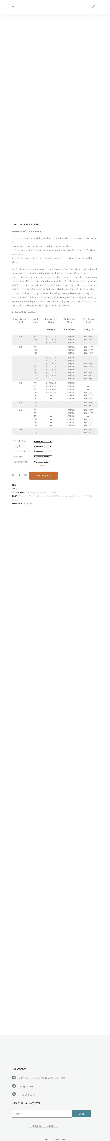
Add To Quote (43, 475)
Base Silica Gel (25, 496)
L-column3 (82, 496)
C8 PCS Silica (57, 496)
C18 (27, 492)
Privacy (50, 1125)
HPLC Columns (50, 492)
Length (16, 446)
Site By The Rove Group (55, 1140)
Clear (42, 465)
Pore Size (18, 456)
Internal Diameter (22, 451)
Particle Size (19, 441)
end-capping (70, 496)
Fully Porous (36, 492)
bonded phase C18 (41, 496)
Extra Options (20, 461)
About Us (36, 1125)
